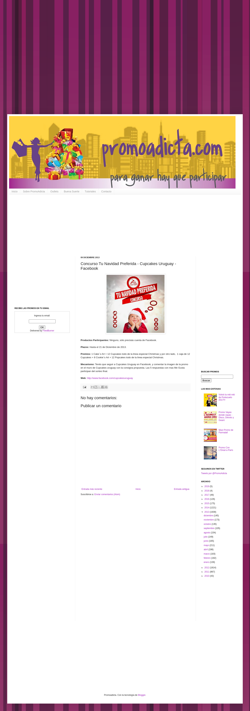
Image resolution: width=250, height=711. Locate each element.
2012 (207, 567)
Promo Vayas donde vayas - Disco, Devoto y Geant (226, 416)
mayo (207, 545)
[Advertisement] (116, 59)
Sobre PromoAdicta (34, 191)
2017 (207, 495)
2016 (207, 499)
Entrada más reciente (92, 489)
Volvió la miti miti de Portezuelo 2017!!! (227, 397)
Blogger (141, 695)
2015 (207, 503)
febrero (207, 558)
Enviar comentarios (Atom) (107, 494)
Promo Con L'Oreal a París (226, 448)
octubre (207, 524)
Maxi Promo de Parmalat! (226, 431)
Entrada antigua (181, 489)
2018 (207, 490)
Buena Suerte (71, 191)
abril (206, 549)
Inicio (15, 191)
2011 (207, 572)
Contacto (106, 191)
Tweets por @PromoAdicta (214, 473)
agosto (207, 532)
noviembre (209, 519)
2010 (207, 576)
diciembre (209, 515)
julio (206, 537)
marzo (207, 554)
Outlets (54, 191)
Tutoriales (90, 191)
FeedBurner (48, 330)
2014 (207, 507)
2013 (207, 512)
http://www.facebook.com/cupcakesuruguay (110, 378)
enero (207, 562)
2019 (207, 486)
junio (206, 541)
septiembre (209, 528)
